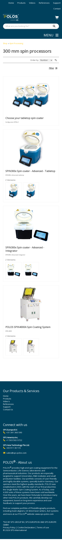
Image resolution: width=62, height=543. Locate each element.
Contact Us (8, 409)
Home (11, 3)
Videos (32, 3)
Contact (56, 8)
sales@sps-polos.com (16, 452)
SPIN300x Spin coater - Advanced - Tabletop (30, 171)
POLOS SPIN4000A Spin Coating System (27, 327)
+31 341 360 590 (14, 432)
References (44, 3)
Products (21, 3)
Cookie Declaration (26, 527)
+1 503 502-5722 (14, 440)
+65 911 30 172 (13, 448)
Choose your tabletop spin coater (24, 118)
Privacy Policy (9, 527)
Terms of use (43, 527)
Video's (6, 401)
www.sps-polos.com (44, 514)
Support (56, 3)
